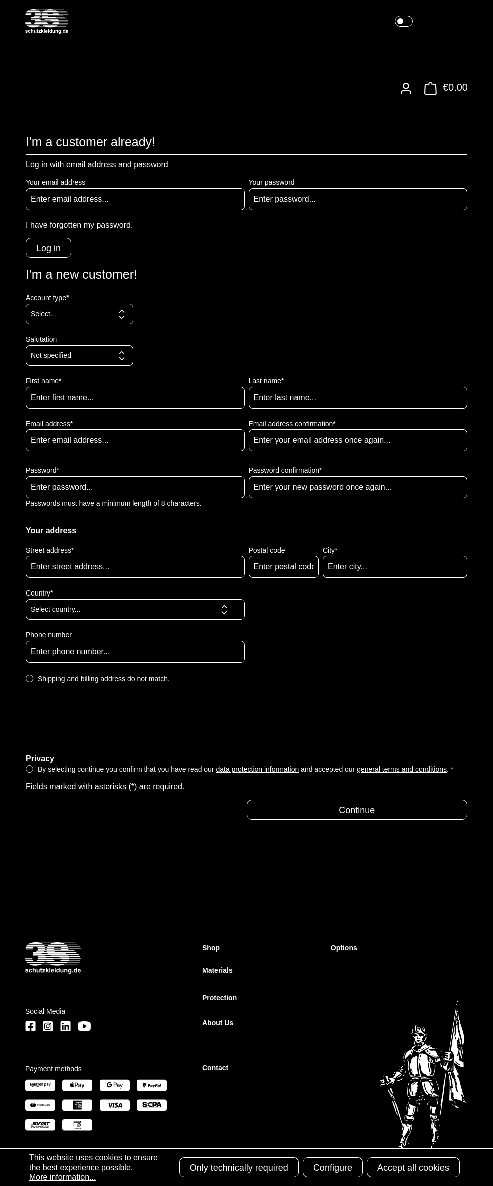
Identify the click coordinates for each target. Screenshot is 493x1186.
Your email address (55, 182)
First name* (44, 381)
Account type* (47, 297)
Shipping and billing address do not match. (104, 679)
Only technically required (239, 1168)
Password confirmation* (285, 470)
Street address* (50, 550)
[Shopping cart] (443, 88)
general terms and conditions (402, 769)
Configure (332, 1168)
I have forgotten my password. (79, 225)
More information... (62, 1177)
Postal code (267, 550)
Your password (272, 182)
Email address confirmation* (292, 424)
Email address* (49, 424)
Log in (48, 248)
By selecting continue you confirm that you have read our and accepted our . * (245, 769)
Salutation (41, 339)
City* (330, 550)
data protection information (257, 769)
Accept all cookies (413, 1168)
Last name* (266, 381)
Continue (357, 810)
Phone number (49, 635)
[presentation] (102, 726)
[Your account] (406, 88)
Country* (39, 593)
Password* (42, 470)
